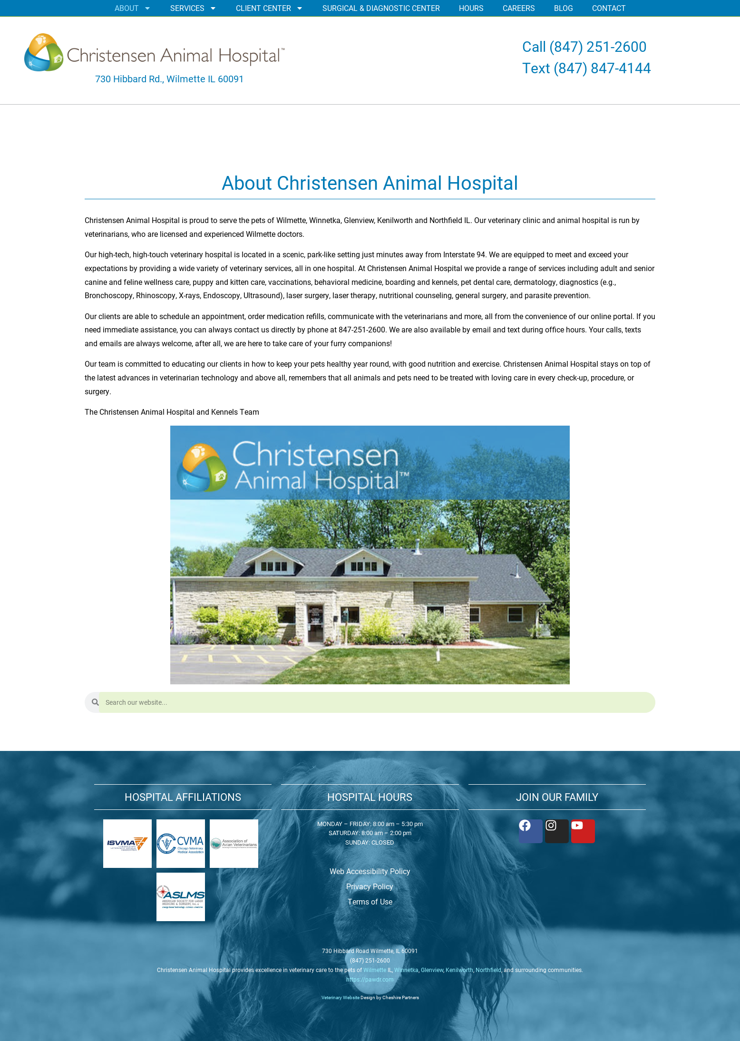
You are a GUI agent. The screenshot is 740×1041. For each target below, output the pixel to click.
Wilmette (374, 969)
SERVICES (193, 8)
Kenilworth (459, 969)
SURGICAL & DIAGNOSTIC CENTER (381, 8)
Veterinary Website (340, 997)
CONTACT (609, 8)
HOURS (471, 8)
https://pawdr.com (370, 979)
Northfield (488, 969)
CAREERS (519, 8)
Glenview (432, 969)
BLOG (563, 8)
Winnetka (406, 969)
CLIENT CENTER (269, 8)
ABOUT (133, 8)
